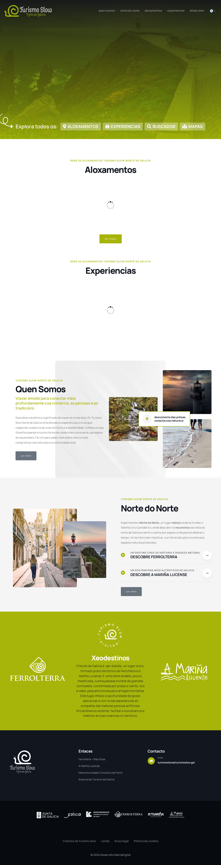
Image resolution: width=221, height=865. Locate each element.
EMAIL (161, 757)
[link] (80, 128)
